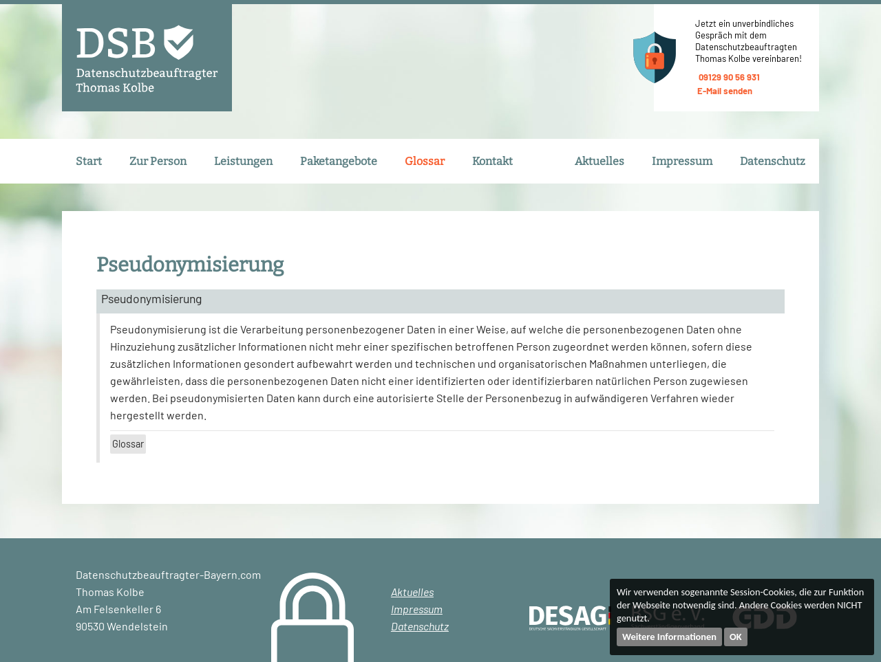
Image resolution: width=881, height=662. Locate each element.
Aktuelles (599, 161)
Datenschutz (772, 161)
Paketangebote (338, 161)
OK (736, 636)
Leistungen (243, 161)
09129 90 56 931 (727, 76)
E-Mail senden (723, 90)
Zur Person (158, 161)
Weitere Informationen (669, 636)
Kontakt (492, 161)
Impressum (682, 161)
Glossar (425, 161)
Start (89, 161)
